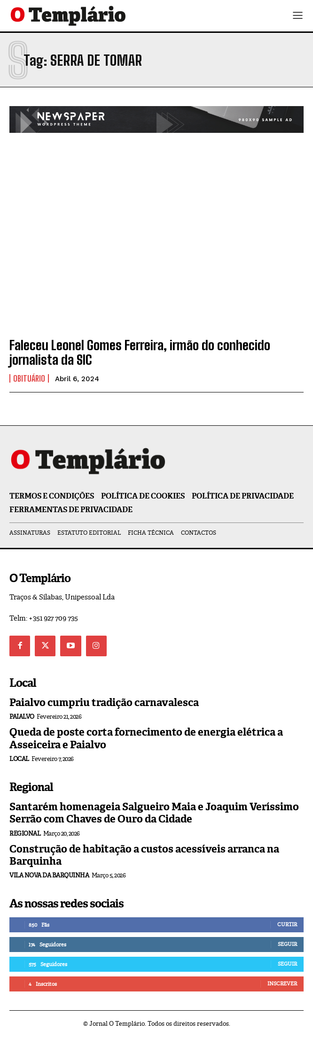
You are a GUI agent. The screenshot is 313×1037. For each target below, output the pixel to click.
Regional (24, 833)
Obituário (29, 378)
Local (19, 759)
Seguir (287, 944)
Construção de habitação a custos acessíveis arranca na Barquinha (144, 855)
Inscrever (282, 983)
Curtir (287, 924)
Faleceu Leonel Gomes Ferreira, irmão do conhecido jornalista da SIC (139, 352)
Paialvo (21, 717)
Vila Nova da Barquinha (49, 875)
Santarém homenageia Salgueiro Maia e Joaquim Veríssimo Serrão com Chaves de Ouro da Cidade (154, 813)
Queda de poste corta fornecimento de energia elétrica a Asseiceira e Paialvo (146, 738)
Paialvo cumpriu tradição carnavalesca (104, 702)
